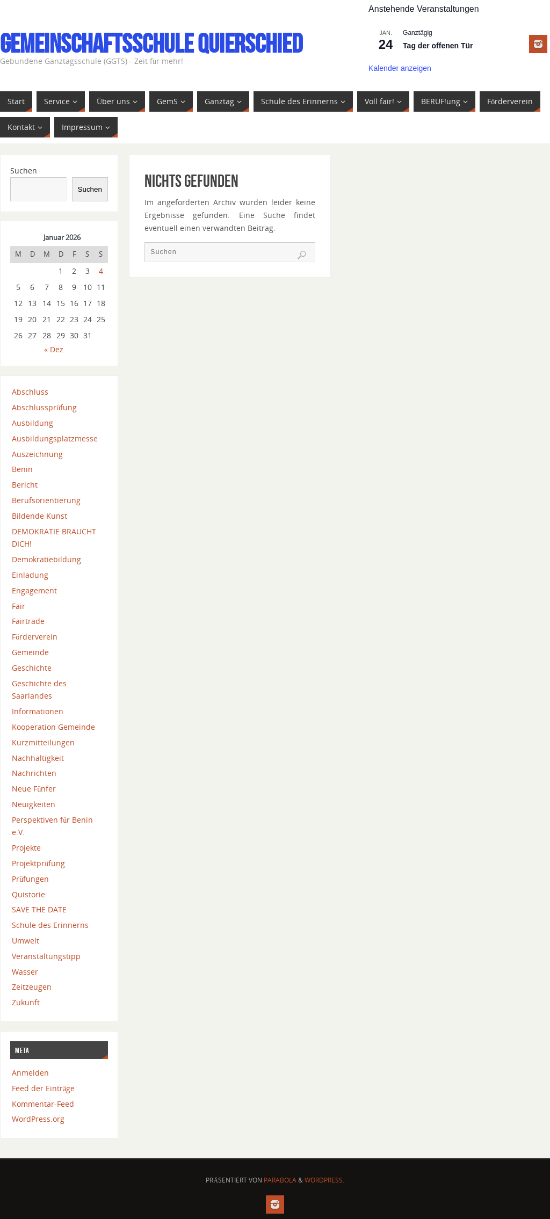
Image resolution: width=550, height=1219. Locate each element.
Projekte (26, 848)
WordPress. (324, 1180)
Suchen (23, 170)
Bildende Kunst (39, 516)
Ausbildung (32, 423)
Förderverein (34, 637)
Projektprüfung (38, 863)
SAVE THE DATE (39, 909)
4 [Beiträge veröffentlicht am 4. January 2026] (101, 271)
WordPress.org (38, 1119)
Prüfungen (30, 879)
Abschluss (30, 392)
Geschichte (32, 668)
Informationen (37, 711)
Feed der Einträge (43, 1088)
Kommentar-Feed (43, 1104)
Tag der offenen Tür (438, 45)
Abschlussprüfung (44, 407)
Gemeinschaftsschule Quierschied (151, 43)
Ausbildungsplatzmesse (55, 438)
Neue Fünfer (34, 788)
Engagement (34, 590)
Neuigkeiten (33, 804)
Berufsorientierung (46, 500)
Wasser (25, 972)
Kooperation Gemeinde (53, 727)
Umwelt (25, 940)
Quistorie (28, 894)
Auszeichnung (37, 454)
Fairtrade (28, 621)
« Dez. (55, 349)
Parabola (280, 1180)
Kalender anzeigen (399, 68)
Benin (22, 469)
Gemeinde (30, 652)
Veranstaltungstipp (46, 956)
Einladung (30, 575)
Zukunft (26, 1002)
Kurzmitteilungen (43, 742)
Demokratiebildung (46, 559)
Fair (18, 606)
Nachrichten (34, 773)
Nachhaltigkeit (38, 758)
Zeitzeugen (32, 987)
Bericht (25, 485)
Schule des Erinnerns (50, 925)
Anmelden (30, 1073)
